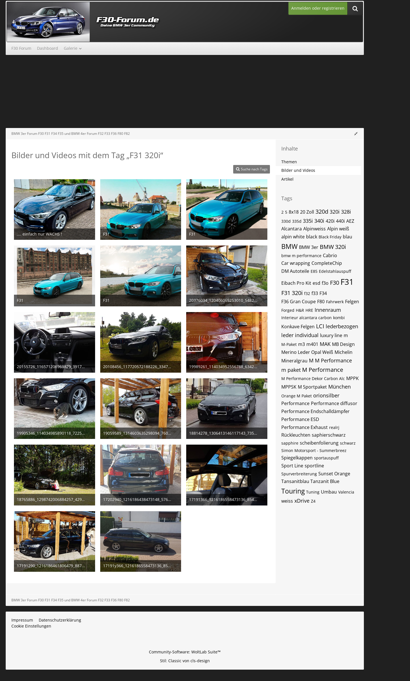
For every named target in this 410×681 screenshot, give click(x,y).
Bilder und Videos (298, 170)
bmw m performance (301, 255)
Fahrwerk (335, 301)
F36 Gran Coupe (298, 301)
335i (308, 220)
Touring (293, 491)
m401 (312, 344)
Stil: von (185, 660)
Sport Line (292, 466)
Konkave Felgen (298, 326)
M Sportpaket (312, 387)
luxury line (331, 335)
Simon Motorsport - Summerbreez (314, 450)
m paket (291, 369)
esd (316, 283)
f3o (325, 283)
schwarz (348, 443)
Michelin (343, 352)
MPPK (352, 378)
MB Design (343, 344)
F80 (321, 301)
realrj (334, 427)
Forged (287, 310)
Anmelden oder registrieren (318, 8)
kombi (339, 317)
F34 (323, 293)
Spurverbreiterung (299, 473)
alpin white (293, 237)
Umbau (329, 492)
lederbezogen (342, 326)
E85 (314, 271)
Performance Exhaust (304, 427)
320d (321, 211)
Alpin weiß (338, 229)
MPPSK (288, 387)
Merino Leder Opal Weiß (307, 352)
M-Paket (289, 344)
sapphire (289, 443)
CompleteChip (326, 263)
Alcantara (291, 229)
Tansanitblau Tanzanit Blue (310, 481)
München (339, 386)
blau (347, 237)
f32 (307, 293)
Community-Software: (185, 652)
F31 (347, 281)
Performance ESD (300, 419)
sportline (314, 466)
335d (297, 221)
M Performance (322, 369)
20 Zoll (307, 212)
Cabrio (330, 255)
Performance (295, 403)
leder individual (300, 335)
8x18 (294, 212)
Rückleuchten (295, 435)
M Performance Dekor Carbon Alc (313, 378)
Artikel (287, 179)
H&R (300, 310)
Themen (289, 161)
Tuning (312, 492)
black (311, 237)
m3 (301, 344)
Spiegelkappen (297, 458)
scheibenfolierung (319, 443)
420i (330, 221)
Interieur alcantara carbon (306, 317)
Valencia (346, 492)
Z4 (313, 501)
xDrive (301, 500)
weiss (287, 501)
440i (340, 221)
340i (319, 220)
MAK (325, 343)
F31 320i (292, 293)
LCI (320, 326)
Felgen (352, 301)
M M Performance (330, 360)
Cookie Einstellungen (31, 626)
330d (286, 221)
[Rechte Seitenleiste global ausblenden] (356, 133)
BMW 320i (333, 247)
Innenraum (328, 309)
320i (335, 211)
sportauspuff (326, 458)
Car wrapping (295, 263)
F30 (334, 282)
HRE (309, 310)
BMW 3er (308, 247)
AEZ (350, 221)
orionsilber (326, 395)
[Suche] (355, 8)
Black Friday (330, 237)
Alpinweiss (314, 229)
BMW (289, 246)
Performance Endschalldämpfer (315, 411)
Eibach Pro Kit (296, 283)
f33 (314, 293)
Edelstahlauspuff (335, 271)
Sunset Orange (334, 473)
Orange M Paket (296, 396)
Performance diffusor (334, 403)
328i (346, 211)
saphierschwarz (329, 435)
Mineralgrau (294, 361)
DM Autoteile (295, 271)
